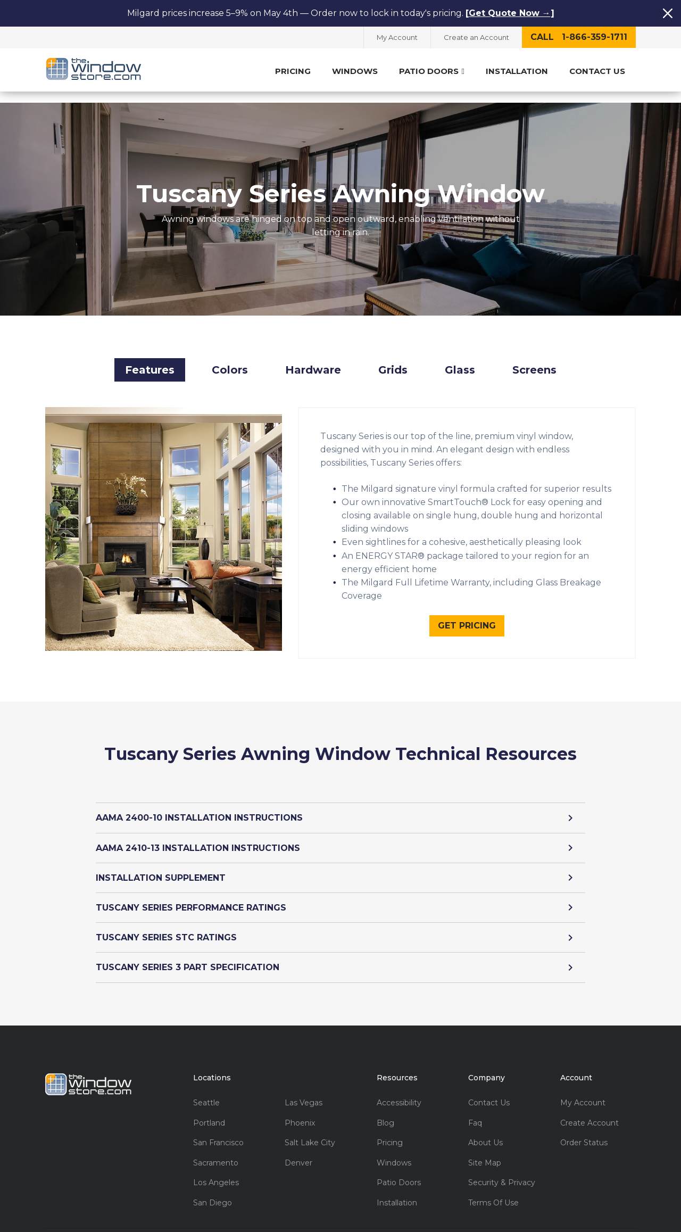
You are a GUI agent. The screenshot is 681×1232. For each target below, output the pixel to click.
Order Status (584, 1131)
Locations (212, 1066)
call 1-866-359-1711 (578, 37)
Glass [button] (460, 358)
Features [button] (150, 358)
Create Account (589, 1111)
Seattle (206, 1091)
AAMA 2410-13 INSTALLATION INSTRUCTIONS (340, 836)
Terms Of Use (493, 1191)
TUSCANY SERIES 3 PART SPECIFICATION (340, 956)
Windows (355, 71)
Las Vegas (303, 1091)
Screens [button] (534, 358)
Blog (385, 1111)
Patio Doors (431, 71)
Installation (517, 71)
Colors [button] (230, 358)
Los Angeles (216, 1171)
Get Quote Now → (510, 13)
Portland (209, 1111)
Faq (475, 1111)
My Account (397, 37)
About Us (485, 1131)
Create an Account (476, 37)
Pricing (293, 71)
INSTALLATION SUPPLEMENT (340, 866)
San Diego (212, 1191)
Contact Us (597, 71)
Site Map (484, 1151)
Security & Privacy (501, 1171)
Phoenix (300, 1111)
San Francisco (218, 1131)
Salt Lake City (310, 1131)
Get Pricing (467, 614)
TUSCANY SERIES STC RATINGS (340, 925)
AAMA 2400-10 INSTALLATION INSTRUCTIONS (340, 806)
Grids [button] (393, 358)
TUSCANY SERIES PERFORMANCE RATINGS (340, 896)
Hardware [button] (313, 358)
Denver (298, 1151)
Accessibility (399, 1091)
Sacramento (215, 1151)
